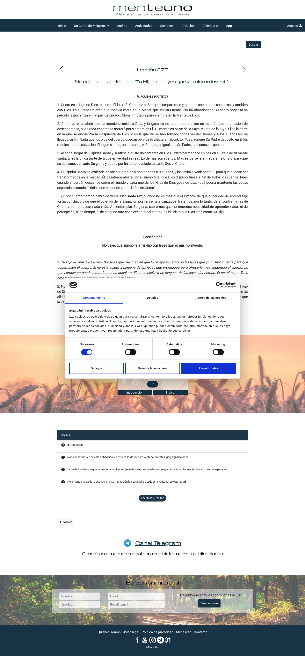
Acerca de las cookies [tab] (210, 297)
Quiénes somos (109, 632)
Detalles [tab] (152, 297)
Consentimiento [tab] (94, 297)
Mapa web (183, 632)
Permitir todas (208, 368)
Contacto (200, 632)
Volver (66, 522)
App (229, 26)
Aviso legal (131, 632)
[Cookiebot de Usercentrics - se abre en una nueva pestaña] (219, 285)
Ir (152, 384)
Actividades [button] (143, 26)
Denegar (96, 368)
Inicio (62, 26)
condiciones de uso (227, 595)
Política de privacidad (157, 632)
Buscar (253, 44)
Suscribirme (209, 603)
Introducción (134, 392)
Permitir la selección (152, 368)
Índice (170, 392)
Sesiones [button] (167, 26)
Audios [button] (122, 26)
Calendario (210, 26)
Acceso (294, 26)
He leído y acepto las (209, 595)
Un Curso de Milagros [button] (90, 26)
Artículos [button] (188, 26)
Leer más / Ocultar (152, 498)
